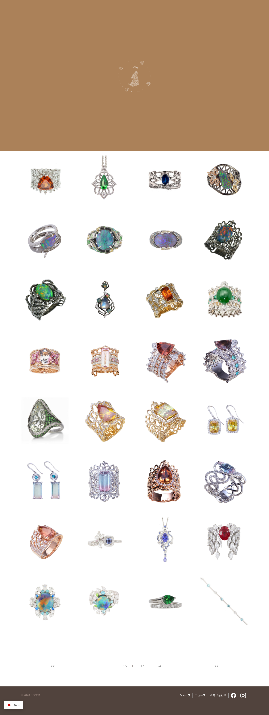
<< (52, 666)
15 (125, 666)
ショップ (184, 695)
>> (217, 666)
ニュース (200, 695)
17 (142, 666)
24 (159, 666)
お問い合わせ (218, 695)
